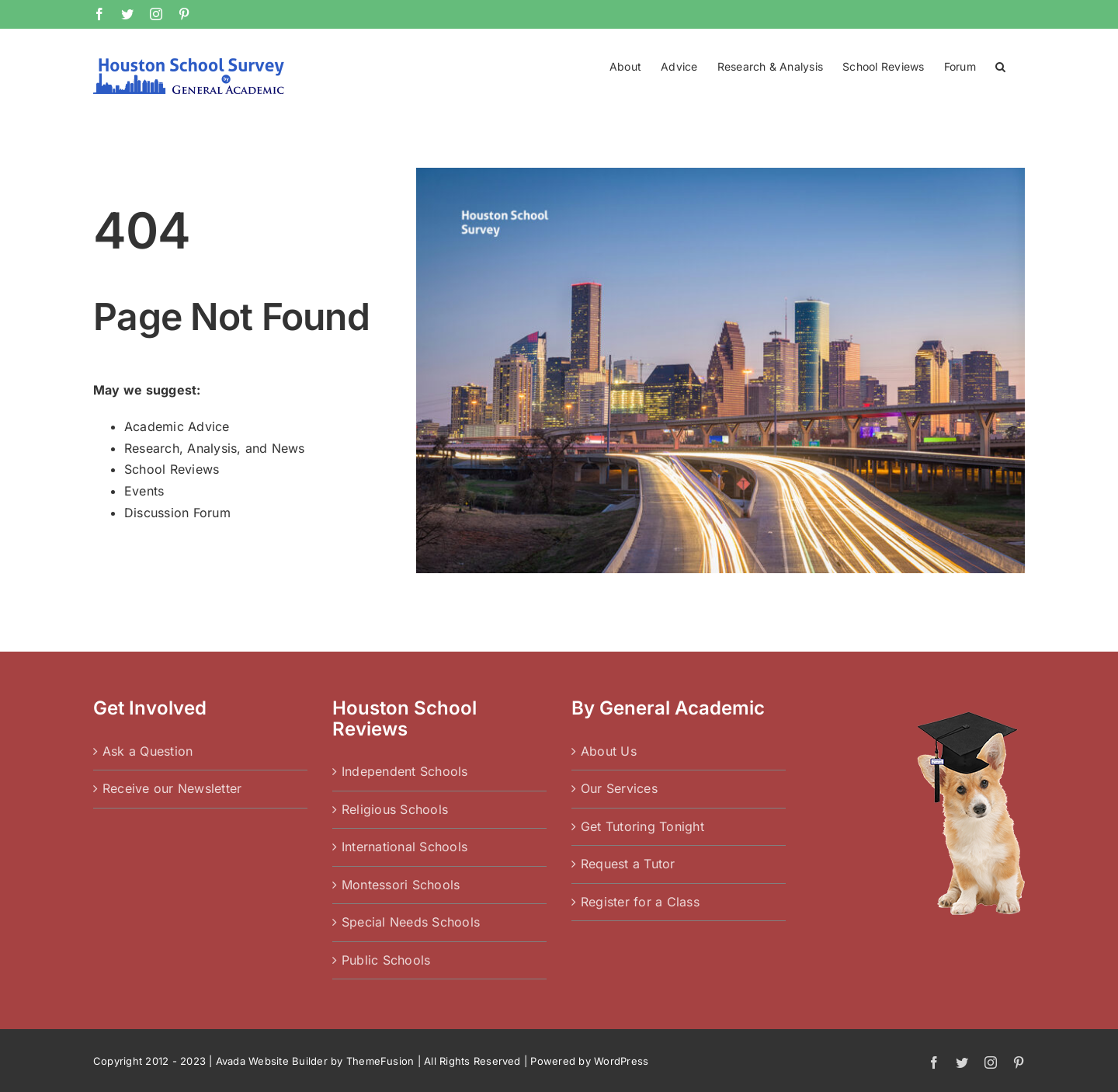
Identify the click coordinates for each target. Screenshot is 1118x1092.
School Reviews (171, 469)
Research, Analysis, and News (214, 448)
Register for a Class (640, 901)
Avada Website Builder (272, 1061)
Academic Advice (177, 426)
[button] (1000, 65)
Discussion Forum (177, 512)
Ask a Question (147, 751)
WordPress (621, 1061)
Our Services (619, 788)
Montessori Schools (401, 884)
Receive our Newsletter (171, 788)
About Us (609, 751)
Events (144, 491)
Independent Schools (405, 771)
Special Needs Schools (411, 922)
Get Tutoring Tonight (642, 826)
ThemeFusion (380, 1061)
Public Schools (386, 960)
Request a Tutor (628, 863)
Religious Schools (395, 809)
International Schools (404, 846)
